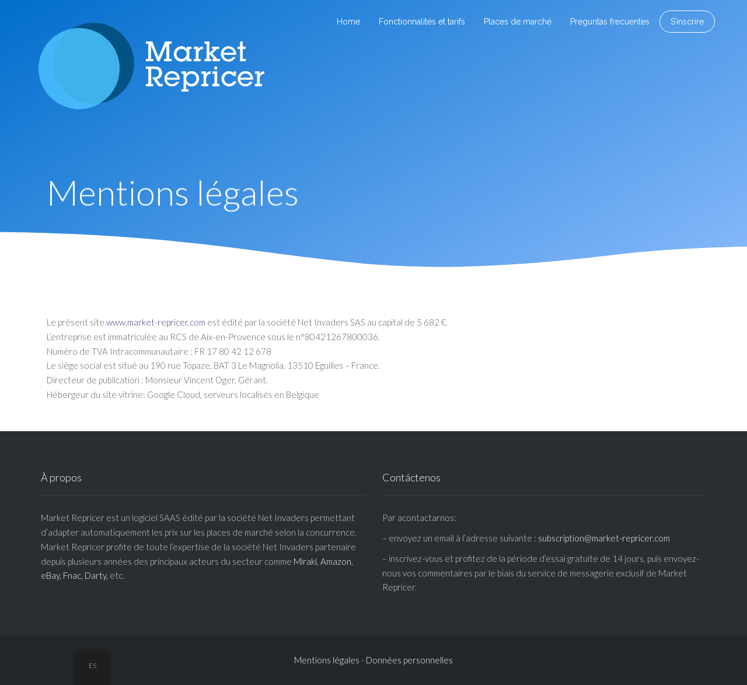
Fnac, (73, 575)
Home (348, 21)
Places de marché (517, 21)
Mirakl (305, 561)
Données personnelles (409, 660)
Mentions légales (326, 660)
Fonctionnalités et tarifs (422, 21)
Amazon (335, 561)
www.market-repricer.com (155, 322)
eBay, (51, 575)
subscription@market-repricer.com (604, 538)
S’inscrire (687, 21)
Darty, (96, 575)
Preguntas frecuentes (610, 21)
